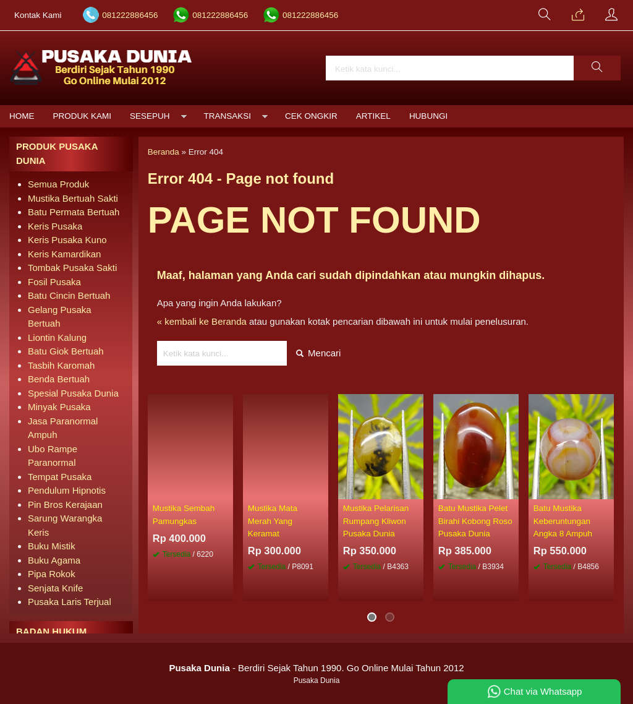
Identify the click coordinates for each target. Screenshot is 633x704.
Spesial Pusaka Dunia (73, 393)
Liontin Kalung (57, 337)
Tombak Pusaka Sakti (72, 267)
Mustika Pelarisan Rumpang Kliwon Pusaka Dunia (376, 521)
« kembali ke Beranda (202, 321)
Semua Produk (58, 184)
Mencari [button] (318, 353)
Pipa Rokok (51, 574)
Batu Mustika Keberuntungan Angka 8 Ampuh (562, 521)
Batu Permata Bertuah (73, 212)
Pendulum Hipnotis (67, 490)
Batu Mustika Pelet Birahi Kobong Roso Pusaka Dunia (475, 521)
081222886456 (130, 15)
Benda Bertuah (59, 379)
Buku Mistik (51, 546)
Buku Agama (54, 560)
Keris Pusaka (55, 226)
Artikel (373, 116)
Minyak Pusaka (59, 406)
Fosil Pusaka (54, 282)
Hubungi (428, 116)
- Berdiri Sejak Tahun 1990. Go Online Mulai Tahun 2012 (316, 668)
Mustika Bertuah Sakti (73, 198)
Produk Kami (82, 116)
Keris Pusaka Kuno (67, 239)
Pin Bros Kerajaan (65, 504)
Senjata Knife (55, 588)
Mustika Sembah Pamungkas (184, 514)
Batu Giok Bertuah (66, 351)
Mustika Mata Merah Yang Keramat (272, 521)
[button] (597, 68)
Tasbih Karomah (61, 365)
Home (22, 116)
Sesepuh (150, 116)
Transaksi (228, 116)
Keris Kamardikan (64, 254)
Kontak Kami (38, 15)
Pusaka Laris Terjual (69, 601)
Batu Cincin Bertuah (69, 295)
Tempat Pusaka (59, 476)
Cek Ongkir (311, 116)
